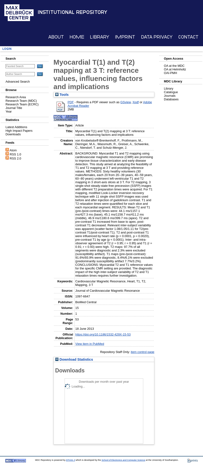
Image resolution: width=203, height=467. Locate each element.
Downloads (13, 134)
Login (7, 48)
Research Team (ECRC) (22, 104)
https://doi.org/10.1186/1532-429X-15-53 (103, 334)
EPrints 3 (70, 460)
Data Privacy (157, 37)
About (56, 37)
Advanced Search (18, 81)
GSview (125, 102)
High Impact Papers (19, 130)
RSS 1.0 (15, 154)
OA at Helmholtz (175, 69)
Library (99, 37)
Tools (62, 95)
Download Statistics (74, 359)
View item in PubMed (89, 344)
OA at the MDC (174, 66)
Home (77, 37)
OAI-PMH (170, 73)
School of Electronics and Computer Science (123, 460)
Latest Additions (16, 127)
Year (9, 111)
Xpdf (135, 102)
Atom (13, 150)
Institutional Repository (72, 12)
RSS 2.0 (15, 158)
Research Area (16, 97)
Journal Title (14, 108)
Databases (171, 99)
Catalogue (171, 92)
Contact (188, 37)
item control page (142, 352)
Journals (169, 95)
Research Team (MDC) (21, 101)
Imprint (125, 37)
